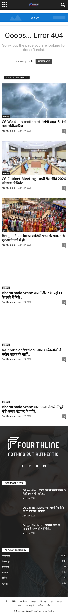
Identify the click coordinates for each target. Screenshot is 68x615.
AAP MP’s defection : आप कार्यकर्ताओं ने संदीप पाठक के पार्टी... (31, 352)
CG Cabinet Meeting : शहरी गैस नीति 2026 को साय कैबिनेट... (34, 180)
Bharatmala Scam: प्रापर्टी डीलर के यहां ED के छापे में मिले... (32, 295)
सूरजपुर (5, 583)
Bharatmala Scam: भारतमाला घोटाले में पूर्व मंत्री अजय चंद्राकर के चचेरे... (32, 409)
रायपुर (33, 601)
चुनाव (5, 230)
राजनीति (5, 567)
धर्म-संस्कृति (30, 605)
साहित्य (40, 605)
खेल (49, 605)
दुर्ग (52, 601)
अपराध (5, 572)
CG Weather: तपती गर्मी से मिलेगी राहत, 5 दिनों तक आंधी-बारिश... (34, 123)
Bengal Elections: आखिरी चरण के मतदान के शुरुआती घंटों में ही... (33, 237)
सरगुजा (60, 601)
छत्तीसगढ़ (6, 116)
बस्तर (20, 605)
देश (7, 601)
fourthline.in (9, 130)
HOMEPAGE (44, 61)
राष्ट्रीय (4, 578)
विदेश (14, 601)
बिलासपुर (6, 561)
